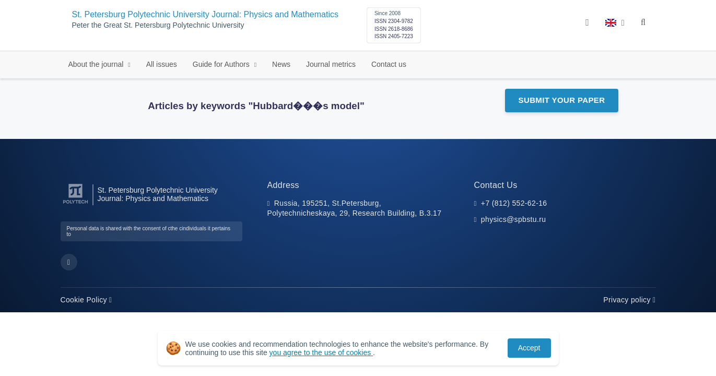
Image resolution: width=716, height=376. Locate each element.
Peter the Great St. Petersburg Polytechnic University (158, 25)
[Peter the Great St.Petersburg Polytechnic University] (75, 203)
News (281, 64)
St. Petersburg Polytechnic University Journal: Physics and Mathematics (205, 14)
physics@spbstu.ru (513, 219)
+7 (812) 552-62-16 (514, 203)
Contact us (388, 64)
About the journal (97, 64)
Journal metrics (331, 64)
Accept (529, 348)
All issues (161, 64)
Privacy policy (629, 300)
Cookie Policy (86, 300)
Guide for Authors (222, 64)
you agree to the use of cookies (321, 352)
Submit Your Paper (562, 100)
